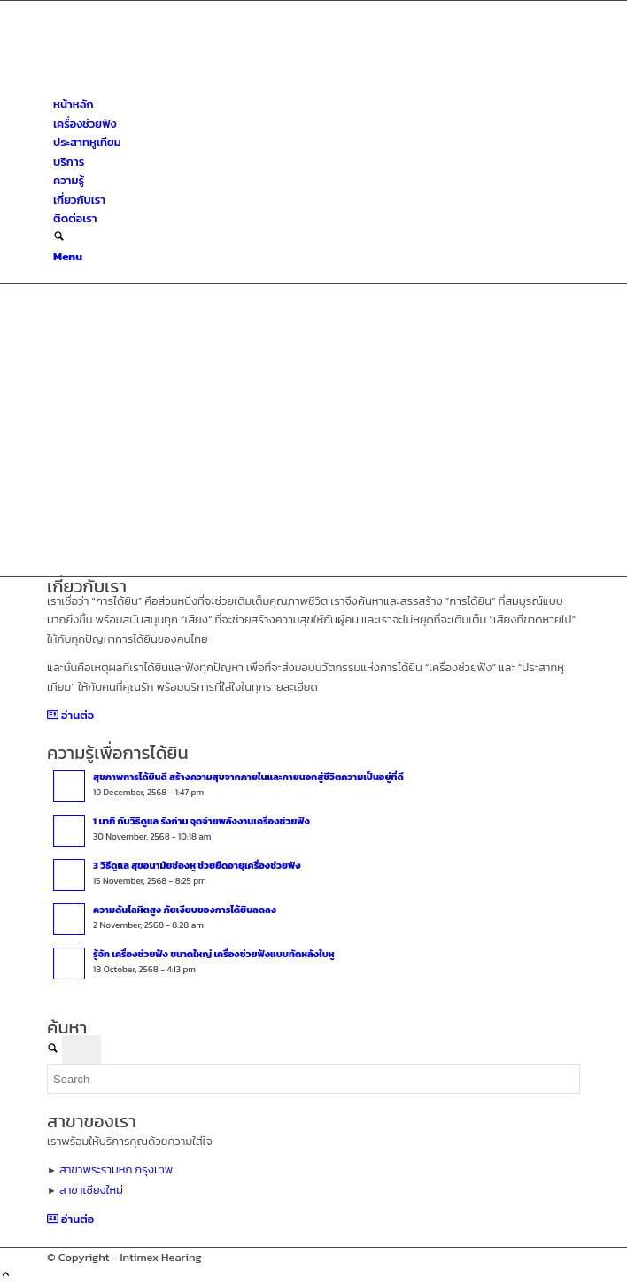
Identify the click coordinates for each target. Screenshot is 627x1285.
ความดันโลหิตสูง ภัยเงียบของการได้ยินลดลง (184, 909)
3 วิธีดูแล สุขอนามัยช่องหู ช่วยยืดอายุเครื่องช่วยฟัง (196, 865)
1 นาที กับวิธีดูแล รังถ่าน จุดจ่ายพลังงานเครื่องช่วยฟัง (201, 821)
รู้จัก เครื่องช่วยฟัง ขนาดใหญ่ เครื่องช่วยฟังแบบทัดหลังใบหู (214, 954)
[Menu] (67, 256)
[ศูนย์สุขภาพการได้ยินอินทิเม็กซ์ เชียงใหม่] (180, 85)
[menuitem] (316, 104)
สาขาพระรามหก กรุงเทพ (116, 1169)
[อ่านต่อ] (70, 715)
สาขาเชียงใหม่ (91, 1189)
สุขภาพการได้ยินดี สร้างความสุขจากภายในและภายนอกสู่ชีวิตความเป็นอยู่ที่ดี (248, 777)
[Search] (59, 237)
